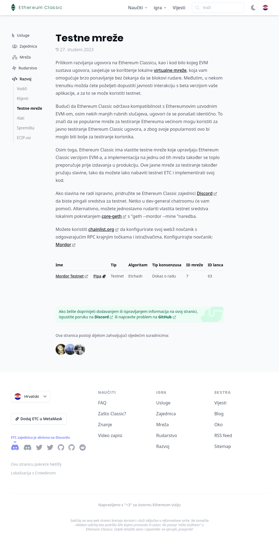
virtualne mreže (170, 70)
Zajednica (166, 414)
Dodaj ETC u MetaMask (39, 418)
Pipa (99, 276)
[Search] (218, 7)
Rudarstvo (166, 435)
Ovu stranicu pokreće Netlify (36, 464)
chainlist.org (103, 229)
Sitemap (222, 446)
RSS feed (223, 435)
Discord (207, 193)
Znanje (105, 425)
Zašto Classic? (112, 414)
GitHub (167, 316)
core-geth (114, 216)
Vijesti (179, 8)
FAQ (102, 403)
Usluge (163, 403)
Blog (219, 414)
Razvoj (162, 446)
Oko (218, 425)
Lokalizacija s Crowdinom (33, 472)
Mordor (65, 245)
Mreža (162, 425)
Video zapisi (110, 435)
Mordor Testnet (72, 276)
